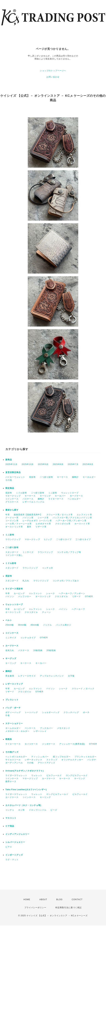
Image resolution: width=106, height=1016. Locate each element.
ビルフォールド (54, 775)
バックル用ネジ (63, 625)
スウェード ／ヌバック (83, 688)
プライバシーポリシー (35, 907)
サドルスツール (13, 760)
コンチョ (9, 810)
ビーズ (53, 810)
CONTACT (77, 899)
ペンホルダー (74, 499)
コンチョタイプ (28, 637)
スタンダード (12, 552)
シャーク (50, 593)
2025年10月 (28, 464)
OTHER (89, 596)
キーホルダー (89, 477)
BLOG (59, 899)
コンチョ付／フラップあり (66, 580)
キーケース (62, 477)
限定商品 (9, 488)
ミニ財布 (52, 493)
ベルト (8, 620)
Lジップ (48, 539)
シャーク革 (43, 517)
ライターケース (56, 499)
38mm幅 (22, 625)
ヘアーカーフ (78, 609)
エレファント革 (84, 514)
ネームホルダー (13, 728)
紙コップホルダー (61, 757)
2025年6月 (88, 464)
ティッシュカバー (40, 757)
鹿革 (29, 527)
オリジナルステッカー (72, 760)
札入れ (26, 580)
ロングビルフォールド (77, 775)
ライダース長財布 (14, 589)
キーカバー (60, 496)
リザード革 (41, 527)
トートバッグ (31, 712)
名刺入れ (9, 650)
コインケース (12, 499)
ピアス (8, 847)
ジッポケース (48, 744)
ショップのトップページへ (53, 70)
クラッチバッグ (71, 712)
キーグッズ (10, 658)
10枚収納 (37, 650)
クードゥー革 (12, 517)
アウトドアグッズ (46, 763)
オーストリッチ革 (14, 527)
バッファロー (24, 596)
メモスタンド (63, 728)
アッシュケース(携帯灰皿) (72, 744)
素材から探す (12, 510)
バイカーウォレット (15, 477)
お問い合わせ (53, 77)
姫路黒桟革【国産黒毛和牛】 (28, 514)
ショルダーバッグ (51, 712)
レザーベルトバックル (33, 502)
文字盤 (71, 676)
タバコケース (31, 744)
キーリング (45, 496)
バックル (47, 625)
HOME (27, 899)
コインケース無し (14, 555)
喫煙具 (8, 739)
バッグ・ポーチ (13, 708)
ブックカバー (46, 728)
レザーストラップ (14, 684)
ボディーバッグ (13, 712)
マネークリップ (13, 496)
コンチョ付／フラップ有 (69, 552)
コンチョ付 (47, 568)
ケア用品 (9, 826)
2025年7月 (73, 464)
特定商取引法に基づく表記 (68, 907)
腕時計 (75, 477)
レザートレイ (40, 731)
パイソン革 (28, 517)
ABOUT (43, 899)
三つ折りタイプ (83, 539)
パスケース (28, 499)
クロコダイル (61, 596)
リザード (76, 596)
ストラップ (51, 760)
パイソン (9, 596)
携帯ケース (10, 781)
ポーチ (86, 712)
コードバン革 (12, 520)
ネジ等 (21, 810)
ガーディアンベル (14, 763)
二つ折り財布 (46, 477)
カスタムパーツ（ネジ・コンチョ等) (23, 805)
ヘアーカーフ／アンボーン (72, 593)
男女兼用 (9, 676)
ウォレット (36, 775)
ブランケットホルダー (85, 757)
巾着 (7, 715)
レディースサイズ (27, 676)
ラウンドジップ (13, 539)
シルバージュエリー (15, 842)
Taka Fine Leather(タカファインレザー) (26, 789)
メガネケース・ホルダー (17, 731)
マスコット (10, 818)
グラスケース (12, 502)
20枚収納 (51, 650)
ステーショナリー (14, 723)
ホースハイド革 (82, 523)
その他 (8, 480)
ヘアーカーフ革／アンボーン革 (71, 520)
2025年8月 (58, 464)
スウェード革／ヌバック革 (59, 514)
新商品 (8, 459)
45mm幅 (34, 625)
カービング (19, 593)
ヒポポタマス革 (43, 523)
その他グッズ (12, 752)
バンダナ (91, 760)
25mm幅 (9, 625)
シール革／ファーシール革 (18, 523)
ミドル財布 (21, 493)
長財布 (32, 477)
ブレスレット (12, 700)
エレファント (35, 593)
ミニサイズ (28, 552)
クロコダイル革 (62, 523)
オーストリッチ (43, 596)
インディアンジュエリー (17, 834)
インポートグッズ (14, 855)
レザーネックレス (33, 760)
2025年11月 (11, 464)
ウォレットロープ (70, 493)
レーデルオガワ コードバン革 (37, 520)
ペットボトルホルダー (16, 757)
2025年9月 (43, 464)
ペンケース (30, 728)
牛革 (7, 514)
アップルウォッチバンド (52, 676)
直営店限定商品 (13, 472)
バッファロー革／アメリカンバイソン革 (72, 517)
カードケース (76, 496)
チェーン (46, 612)
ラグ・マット (12, 859)
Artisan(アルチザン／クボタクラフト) (24, 771)
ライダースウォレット (16, 775)
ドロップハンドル (37, 810)
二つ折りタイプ (64, 539)
